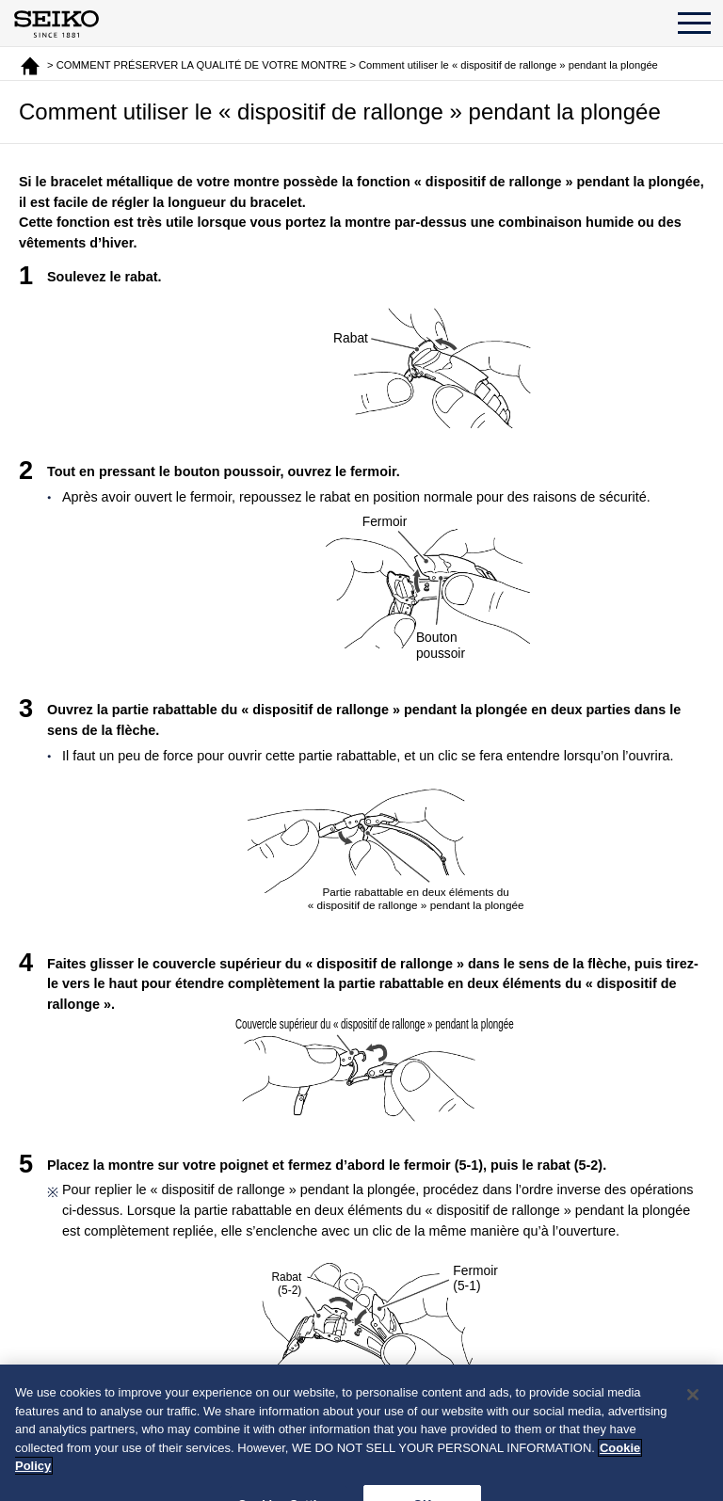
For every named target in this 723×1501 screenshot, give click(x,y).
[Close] (693, 1404)
